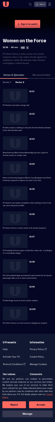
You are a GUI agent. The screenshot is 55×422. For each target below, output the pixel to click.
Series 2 (19, 82)
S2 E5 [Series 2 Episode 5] (32, 189)
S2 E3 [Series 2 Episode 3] (32, 139)
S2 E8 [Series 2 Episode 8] (32, 261)
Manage (27, 415)
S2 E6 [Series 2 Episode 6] (32, 214)
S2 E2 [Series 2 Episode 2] (32, 113)
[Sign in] (40, 4)
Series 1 (7, 82)
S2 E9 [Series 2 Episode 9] (32, 286)
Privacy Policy (37, 349)
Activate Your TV (11, 356)
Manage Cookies (38, 364)
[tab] (41, 75)
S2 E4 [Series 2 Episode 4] (32, 164)
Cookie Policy (37, 356)
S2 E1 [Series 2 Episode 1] (31, 91)
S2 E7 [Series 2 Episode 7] (32, 236)
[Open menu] (49, 4)
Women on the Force (24, 40)
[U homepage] (6, 4)
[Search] (30, 4)
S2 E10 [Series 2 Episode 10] (32, 309)
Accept (41, 406)
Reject (14, 406)
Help (5, 349)
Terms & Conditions (13, 364)
